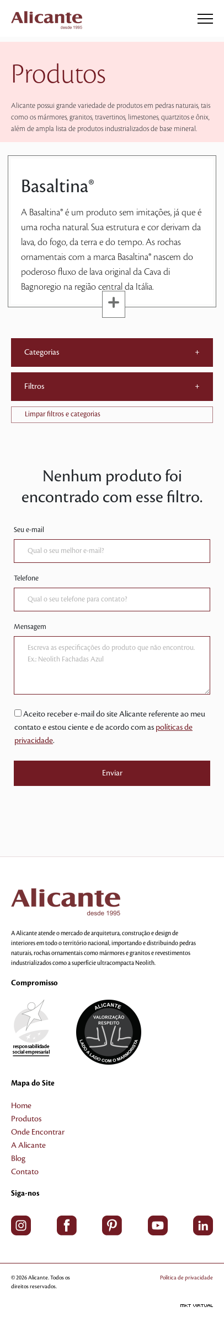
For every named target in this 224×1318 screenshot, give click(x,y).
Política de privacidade (186, 1277)
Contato (25, 1172)
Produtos (26, 1119)
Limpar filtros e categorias (62, 414)
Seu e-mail (29, 530)
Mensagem (30, 627)
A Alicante (28, 1145)
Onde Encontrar (38, 1132)
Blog (18, 1158)
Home (21, 1106)
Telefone (26, 578)
